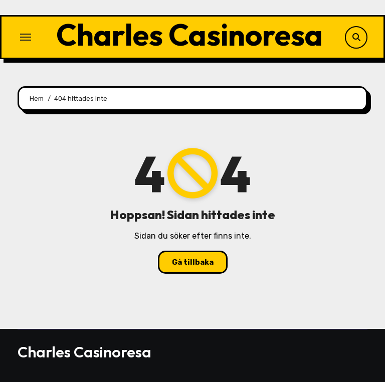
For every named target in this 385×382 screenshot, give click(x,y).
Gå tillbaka (193, 262)
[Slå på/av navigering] (26, 37)
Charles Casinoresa (189, 35)
